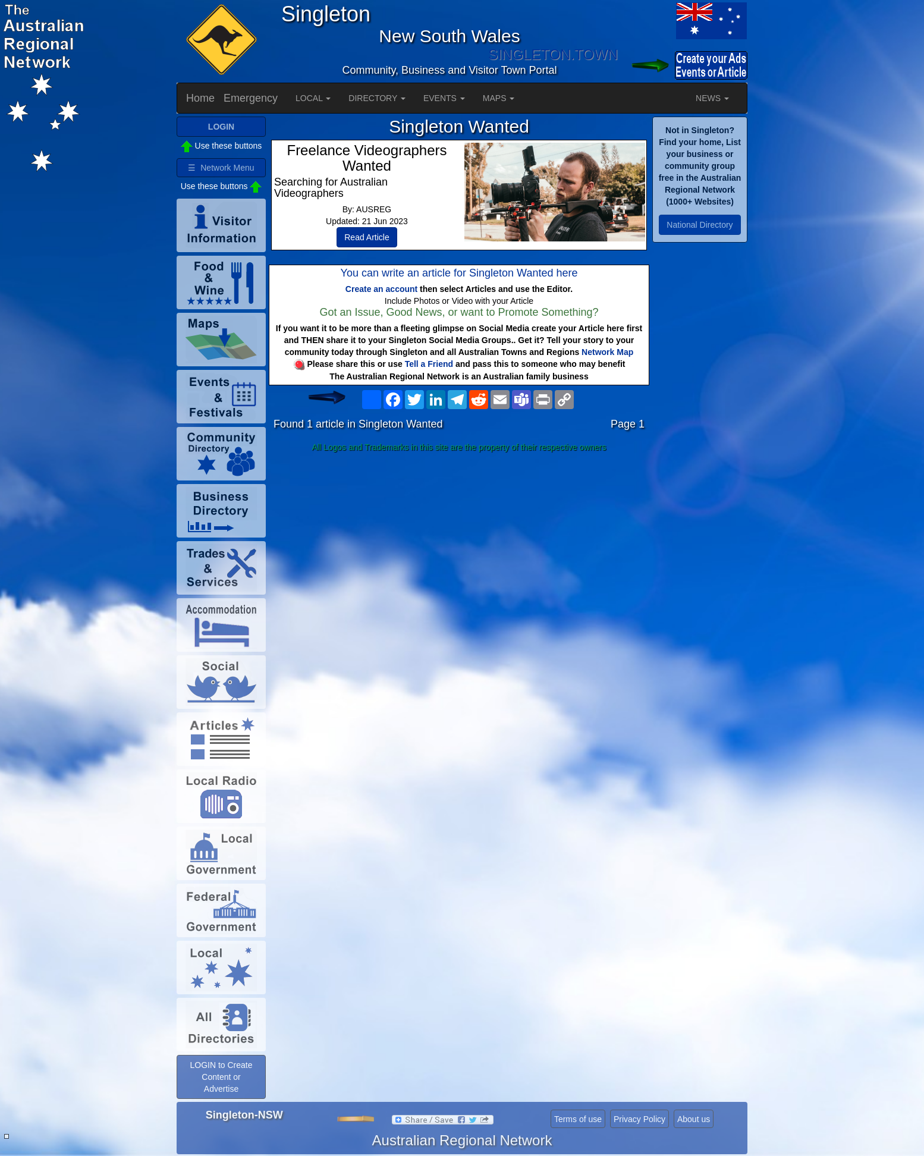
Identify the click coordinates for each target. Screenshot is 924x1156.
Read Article (366, 237)
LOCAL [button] (313, 98)
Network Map (607, 352)
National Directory (700, 225)
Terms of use (578, 1119)
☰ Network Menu (221, 167)
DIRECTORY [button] (377, 98)
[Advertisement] (459, 550)
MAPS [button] (499, 98)
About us (693, 1119)
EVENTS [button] (444, 98)
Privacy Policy (639, 1119)
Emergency (251, 98)
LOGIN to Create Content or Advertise (221, 1077)
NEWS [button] (712, 98)
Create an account (381, 289)
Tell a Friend (429, 364)
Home (200, 98)
